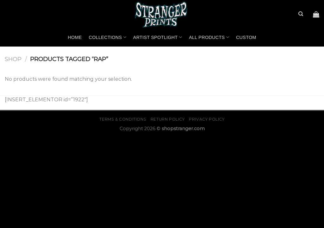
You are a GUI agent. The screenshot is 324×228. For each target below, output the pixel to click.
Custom (246, 37)
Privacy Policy (207, 119)
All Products (209, 37)
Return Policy (168, 119)
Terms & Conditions (122, 119)
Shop (13, 59)
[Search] (300, 14)
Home (75, 37)
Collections (107, 37)
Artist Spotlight (157, 37)
